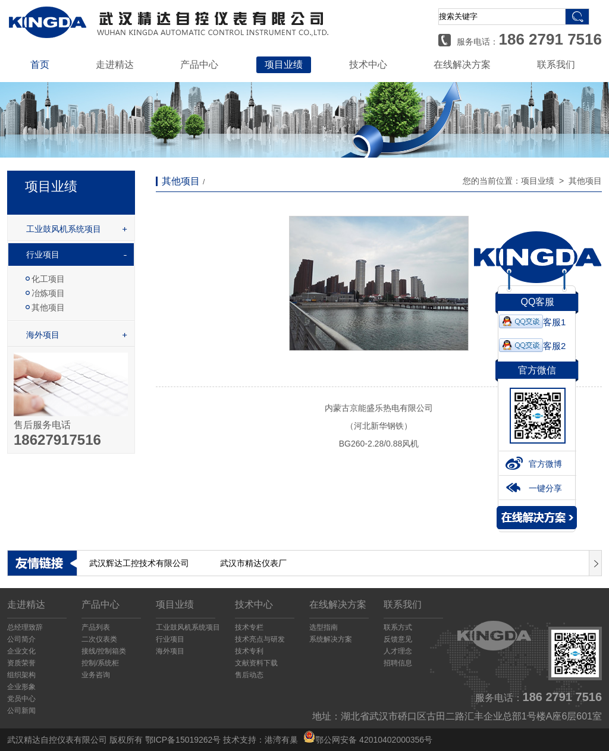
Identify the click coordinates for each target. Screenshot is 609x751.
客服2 (532, 346)
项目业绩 (284, 64)
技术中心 (368, 64)
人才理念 (398, 651)
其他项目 (48, 307)
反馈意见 (398, 639)
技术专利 (249, 651)
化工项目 (48, 279)
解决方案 (537, 517)
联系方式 (398, 627)
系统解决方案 (330, 639)
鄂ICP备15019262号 (183, 739)
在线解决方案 (462, 64)
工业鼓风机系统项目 (63, 229)
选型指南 (323, 627)
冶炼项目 (48, 293)
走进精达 (115, 64)
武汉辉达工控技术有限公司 (139, 563)
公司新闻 (21, 710)
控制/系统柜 (100, 663)
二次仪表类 (99, 639)
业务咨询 (95, 675)
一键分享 (533, 488)
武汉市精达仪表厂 (253, 563)
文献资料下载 (256, 663)
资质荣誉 (21, 663)
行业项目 (42, 254)
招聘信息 (398, 663)
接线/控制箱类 (103, 651)
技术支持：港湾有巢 (260, 739)
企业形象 (21, 687)
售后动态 (249, 675)
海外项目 (42, 335)
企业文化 (21, 651)
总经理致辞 (25, 627)
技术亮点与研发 (260, 639)
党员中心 (21, 699)
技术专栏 (249, 627)
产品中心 (199, 64)
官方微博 (533, 464)
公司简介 (21, 639)
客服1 (532, 322)
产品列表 (95, 627)
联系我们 (556, 64)
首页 (39, 64)
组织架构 (21, 675)
